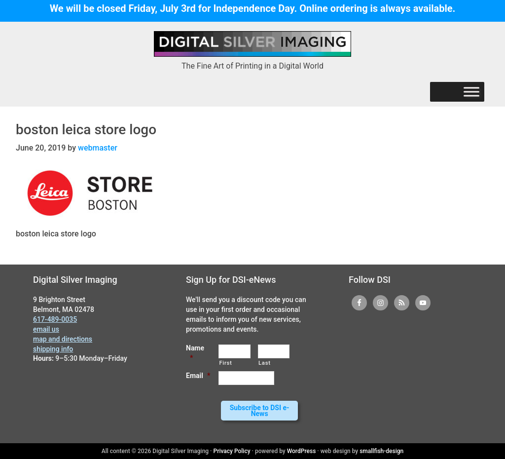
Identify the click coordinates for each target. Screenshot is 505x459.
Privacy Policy (232, 451)
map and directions (62, 339)
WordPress (301, 451)
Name (195, 352)
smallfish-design (381, 451)
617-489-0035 (55, 319)
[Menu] (471, 92)
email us (46, 329)
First (225, 362)
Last (264, 362)
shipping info (53, 348)
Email (198, 376)
